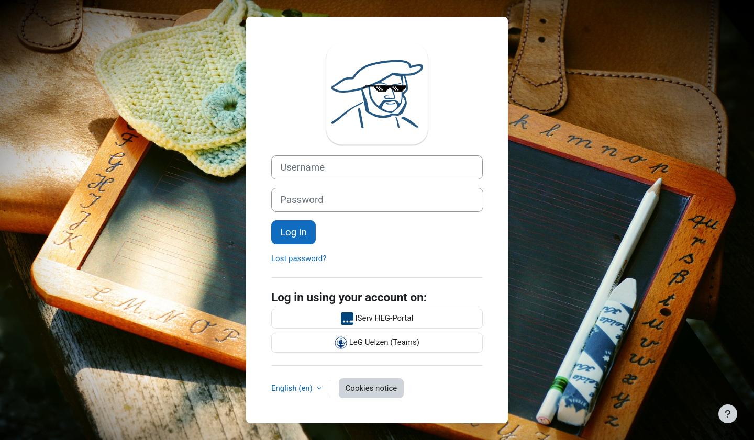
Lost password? (298, 258)
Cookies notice (371, 388)
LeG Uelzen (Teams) (377, 342)
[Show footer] (727, 413)
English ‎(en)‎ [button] (293, 388)
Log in (293, 232)
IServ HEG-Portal (377, 318)
